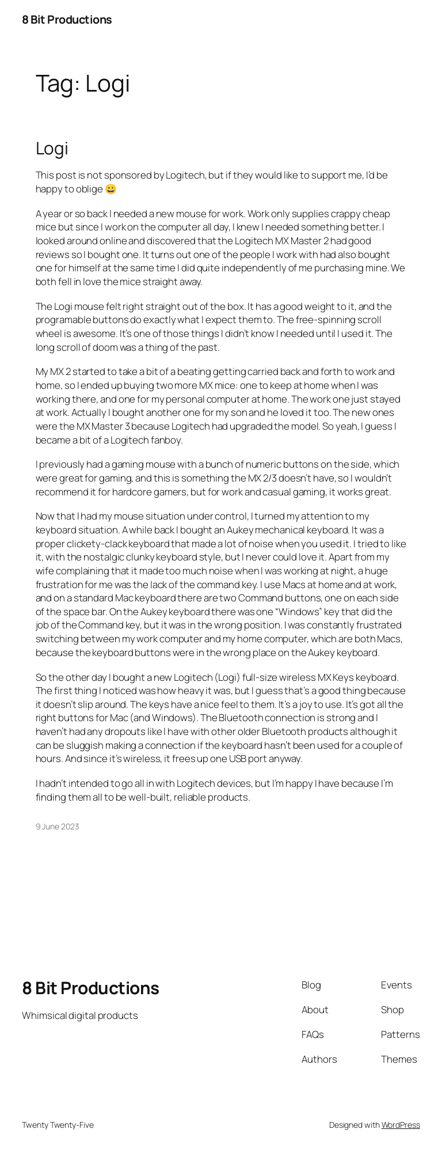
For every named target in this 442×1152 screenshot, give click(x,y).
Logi (52, 147)
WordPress (401, 1124)
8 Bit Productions (67, 19)
